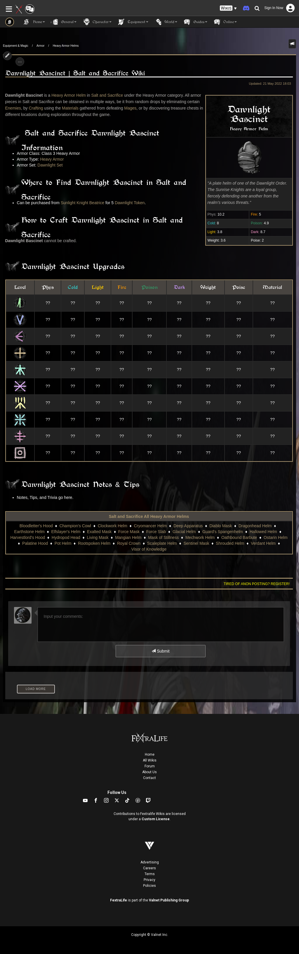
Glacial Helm (184, 531)
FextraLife (118, 900)
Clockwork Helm (112, 525)
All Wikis (150, 760)
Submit (160, 651)
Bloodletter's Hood (36, 525)
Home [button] (34, 21)
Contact (149, 778)
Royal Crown (128, 543)
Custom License (156, 819)
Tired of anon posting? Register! (257, 584)
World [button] (165, 21)
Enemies (13, 108)
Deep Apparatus (188, 525)
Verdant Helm (263, 543)
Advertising (149, 862)
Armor (40, 45)
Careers (149, 868)
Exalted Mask (99, 531)
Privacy (149, 880)
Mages (130, 108)
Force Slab (156, 531)
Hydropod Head (66, 537)
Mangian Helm (128, 537)
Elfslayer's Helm (65, 531)
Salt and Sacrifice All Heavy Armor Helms (149, 516)
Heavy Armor (52, 159)
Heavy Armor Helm (68, 95)
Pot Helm (63, 543)
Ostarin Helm (276, 537)
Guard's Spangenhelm (222, 531)
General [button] (64, 21)
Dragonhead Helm (255, 525)
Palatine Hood (35, 543)
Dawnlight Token (130, 202)
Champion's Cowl (75, 525)
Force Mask (129, 531)
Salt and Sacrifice (107, 95)
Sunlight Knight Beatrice (82, 202)
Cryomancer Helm (150, 525)
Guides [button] (195, 21)
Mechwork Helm (200, 537)
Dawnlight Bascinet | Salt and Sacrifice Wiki (75, 73)
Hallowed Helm (263, 531)
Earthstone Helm (29, 531)
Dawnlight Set (49, 165)
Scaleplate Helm (162, 543)
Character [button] (97, 21)
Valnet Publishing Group (169, 900)
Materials (70, 108)
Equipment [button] (132, 21)
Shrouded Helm (230, 543)
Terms (150, 874)
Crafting (36, 108)
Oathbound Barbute (239, 537)
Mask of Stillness (163, 537)
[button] (228, 8)
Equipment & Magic (15, 45)
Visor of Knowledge (148, 549)
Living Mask (98, 537)
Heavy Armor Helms (66, 45)
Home (149, 754)
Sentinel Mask (196, 543)
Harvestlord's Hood (27, 537)
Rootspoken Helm (94, 543)
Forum (150, 766)
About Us (149, 772)
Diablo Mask (220, 525)
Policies (149, 886)
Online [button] (225, 21)
